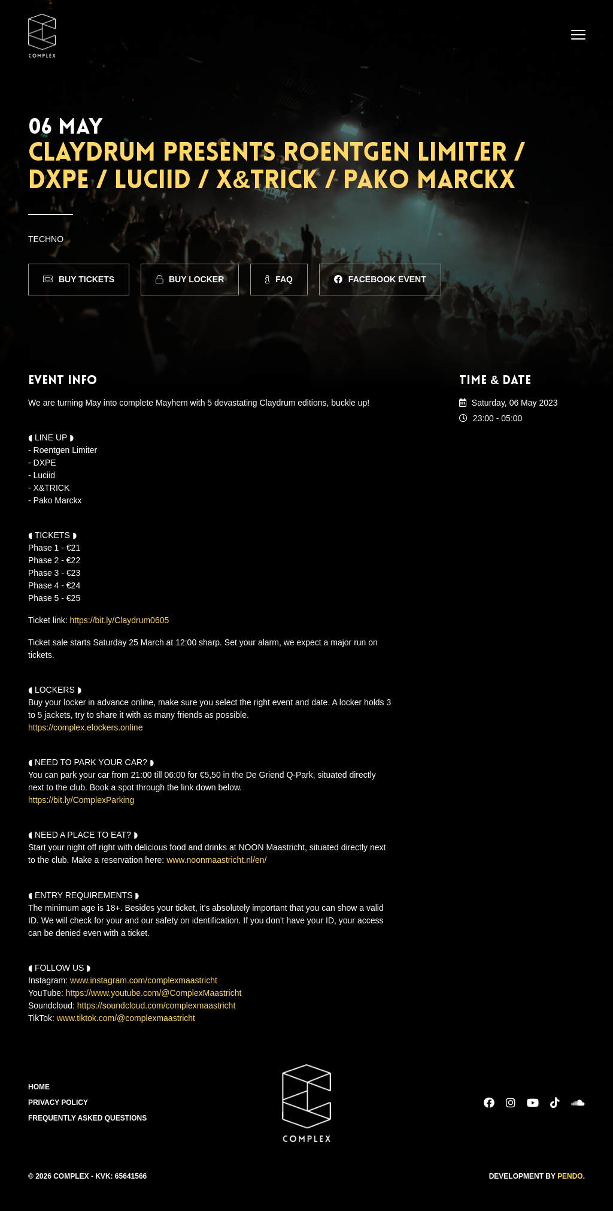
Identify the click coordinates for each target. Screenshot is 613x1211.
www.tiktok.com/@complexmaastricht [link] (126, 1017)
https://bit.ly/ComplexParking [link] (81, 800)
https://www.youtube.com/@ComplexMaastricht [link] (154, 992)
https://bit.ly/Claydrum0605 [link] (119, 620)
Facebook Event (380, 279)
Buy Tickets (78, 279)
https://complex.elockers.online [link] (85, 727)
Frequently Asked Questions (87, 1118)
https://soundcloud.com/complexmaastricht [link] (156, 1005)
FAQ (279, 279)
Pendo (570, 1175)
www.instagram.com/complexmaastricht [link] (143, 979)
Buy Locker (190, 279)
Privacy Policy (58, 1102)
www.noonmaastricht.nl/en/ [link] (216, 860)
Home (39, 1087)
